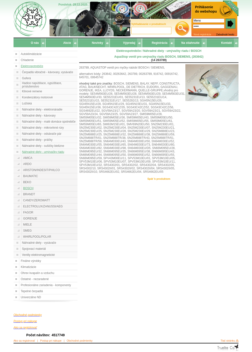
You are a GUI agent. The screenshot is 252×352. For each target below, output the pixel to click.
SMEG (27, 230)
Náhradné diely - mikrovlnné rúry (43, 127)
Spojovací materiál (34, 248)
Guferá (26, 78)
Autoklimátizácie (31, 54)
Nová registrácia (202, 34)
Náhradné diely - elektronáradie (42, 109)
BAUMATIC (30, 176)
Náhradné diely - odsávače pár (41, 133)
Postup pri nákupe (51, 340)
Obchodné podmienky (79, 340)
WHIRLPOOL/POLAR (37, 236)
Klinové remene (32, 91)
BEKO (27, 182)
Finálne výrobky (31, 261)
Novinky (97, 43)
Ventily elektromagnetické (38, 255)
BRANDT (29, 194)
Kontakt (226, 43)
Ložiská (27, 103)
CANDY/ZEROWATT (36, 200)
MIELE (27, 224)
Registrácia (160, 43)
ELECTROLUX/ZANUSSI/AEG (43, 206)
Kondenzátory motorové (37, 97)
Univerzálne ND (31, 297)
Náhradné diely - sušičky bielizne (43, 146)
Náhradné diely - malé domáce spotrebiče (49, 121)
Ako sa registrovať (24, 340)
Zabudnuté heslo (225, 34)
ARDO (27, 164)
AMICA (27, 158)
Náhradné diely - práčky (37, 139)
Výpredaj (129, 43)
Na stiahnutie (190, 43)
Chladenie (27, 60)
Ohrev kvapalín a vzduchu (37, 273)
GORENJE (30, 218)
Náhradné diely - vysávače (39, 242)
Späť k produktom (158, 178)
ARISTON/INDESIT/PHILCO (41, 170)
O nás (35, 43)
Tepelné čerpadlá (32, 291)
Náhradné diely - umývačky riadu (43, 152)
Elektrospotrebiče (32, 66)
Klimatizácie (28, 267)
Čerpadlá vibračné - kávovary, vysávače (47, 72)
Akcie (67, 43)
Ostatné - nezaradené (35, 279)
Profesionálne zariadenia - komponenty (46, 285)
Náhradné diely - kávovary (39, 115)
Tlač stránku (228, 340)
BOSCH (28, 188)
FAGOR (28, 212)
